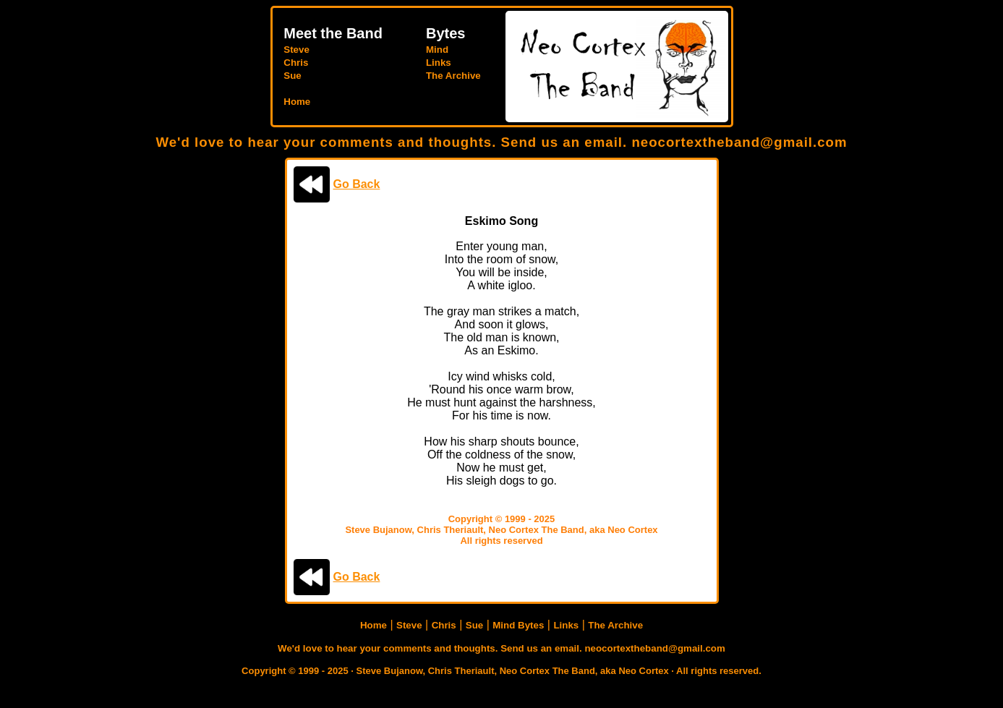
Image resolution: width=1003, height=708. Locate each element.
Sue (292, 75)
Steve (296, 49)
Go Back (356, 184)
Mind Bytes (518, 625)
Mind (437, 49)
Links (438, 62)
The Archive (453, 75)
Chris (295, 62)
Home (296, 101)
